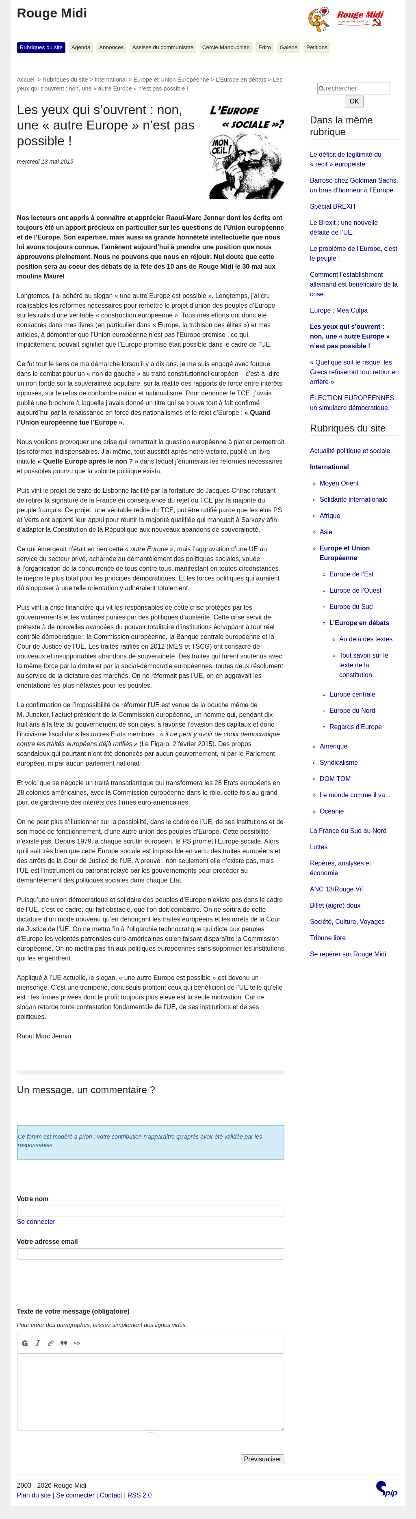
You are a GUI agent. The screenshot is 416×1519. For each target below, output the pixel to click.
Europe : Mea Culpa (339, 310)
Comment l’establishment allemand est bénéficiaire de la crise (354, 284)
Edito (264, 47)
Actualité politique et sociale (350, 450)
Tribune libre (328, 937)
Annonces (111, 47)
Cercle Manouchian (226, 47)
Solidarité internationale (354, 499)
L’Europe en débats (241, 79)
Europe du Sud (351, 606)
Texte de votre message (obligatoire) (73, 1311)
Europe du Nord (352, 710)
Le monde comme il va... (355, 795)
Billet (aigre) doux (335, 905)
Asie (326, 532)
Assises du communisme (162, 47)
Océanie (332, 811)
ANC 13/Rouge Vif (336, 889)
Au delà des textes (366, 639)
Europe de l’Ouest (355, 590)
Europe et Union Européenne (171, 79)
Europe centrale (352, 694)
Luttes (319, 847)
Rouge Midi (52, 13)
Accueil (26, 79)
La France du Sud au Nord (348, 830)
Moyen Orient (339, 483)
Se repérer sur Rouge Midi (348, 954)
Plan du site (34, 1495)
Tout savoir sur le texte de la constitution (363, 665)
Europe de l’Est (351, 574)
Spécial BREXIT (333, 206)
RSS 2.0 (140, 1495)
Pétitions (316, 47)
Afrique (330, 515)
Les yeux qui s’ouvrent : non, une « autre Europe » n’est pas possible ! (350, 336)
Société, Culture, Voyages (347, 921)
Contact (111, 1495)
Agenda (81, 47)
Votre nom (33, 1198)
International (111, 79)
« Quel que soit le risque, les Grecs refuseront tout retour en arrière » (354, 372)
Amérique (333, 746)
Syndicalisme (339, 762)
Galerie (289, 47)
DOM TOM (335, 778)
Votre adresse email (47, 1241)
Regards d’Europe (355, 726)
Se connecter (36, 1221)
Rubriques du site (41, 47)
